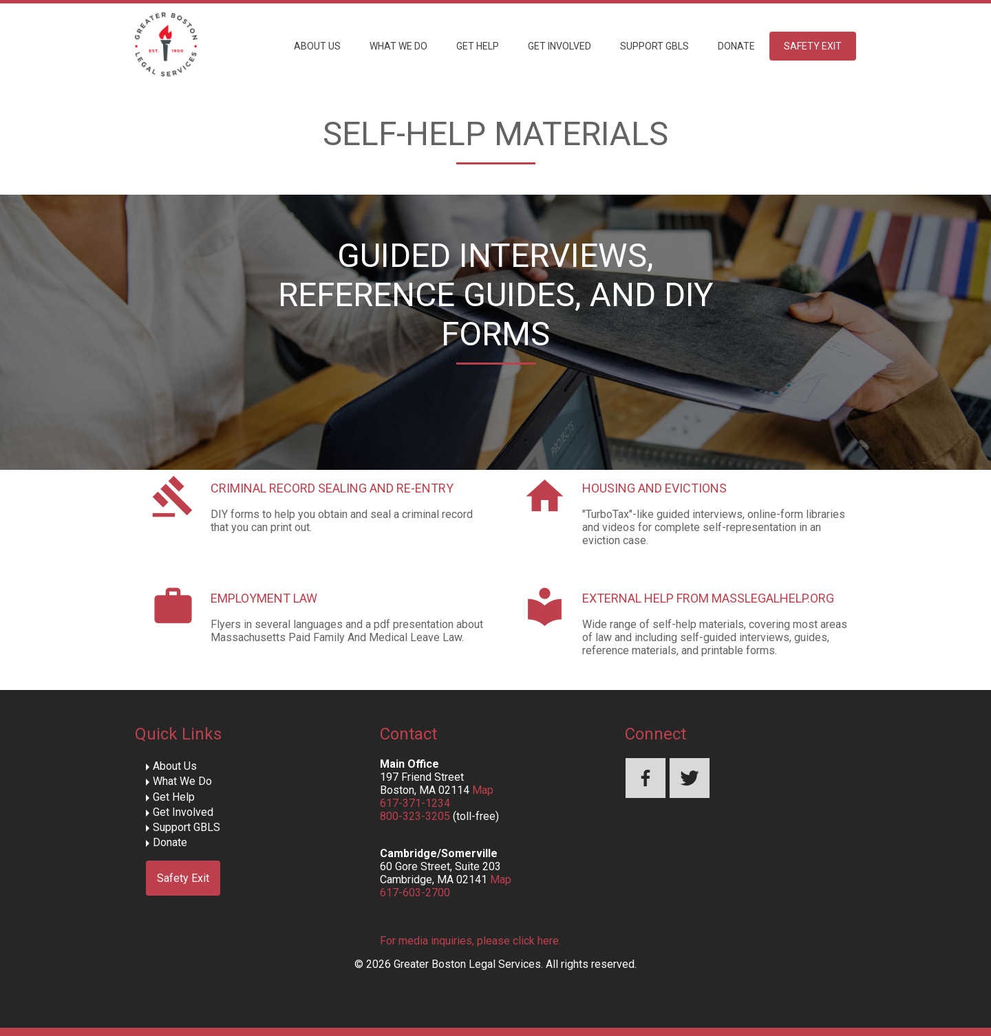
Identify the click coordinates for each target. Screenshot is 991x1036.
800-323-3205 (415, 816)
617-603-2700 (415, 892)
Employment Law (264, 598)
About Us (317, 46)
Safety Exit (813, 46)
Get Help (477, 46)
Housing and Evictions (654, 488)
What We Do (398, 46)
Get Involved (559, 46)
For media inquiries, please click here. (470, 940)
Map (482, 790)
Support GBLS (654, 46)
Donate (736, 46)
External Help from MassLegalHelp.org (708, 598)
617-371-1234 (415, 803)
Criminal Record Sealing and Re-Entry (332, 488)
